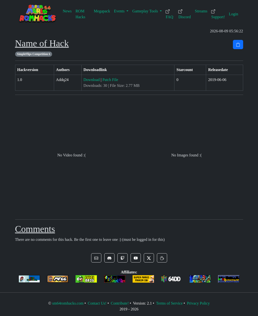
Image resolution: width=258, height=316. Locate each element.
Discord (184, 14)
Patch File (110, 80)
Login (233, 14)
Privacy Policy (198, 303)
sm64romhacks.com (67, 303)
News (67, 11)
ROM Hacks (80, 14)
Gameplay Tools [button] (145, 11)
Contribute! (120, 303)
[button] (96, 257)
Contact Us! (97, 303)
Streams (201, 11)
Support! (218, 14)
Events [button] (120, 11)
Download (92, 80)
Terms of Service (169, 303)
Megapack (102, 11)
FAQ (169, 14)
